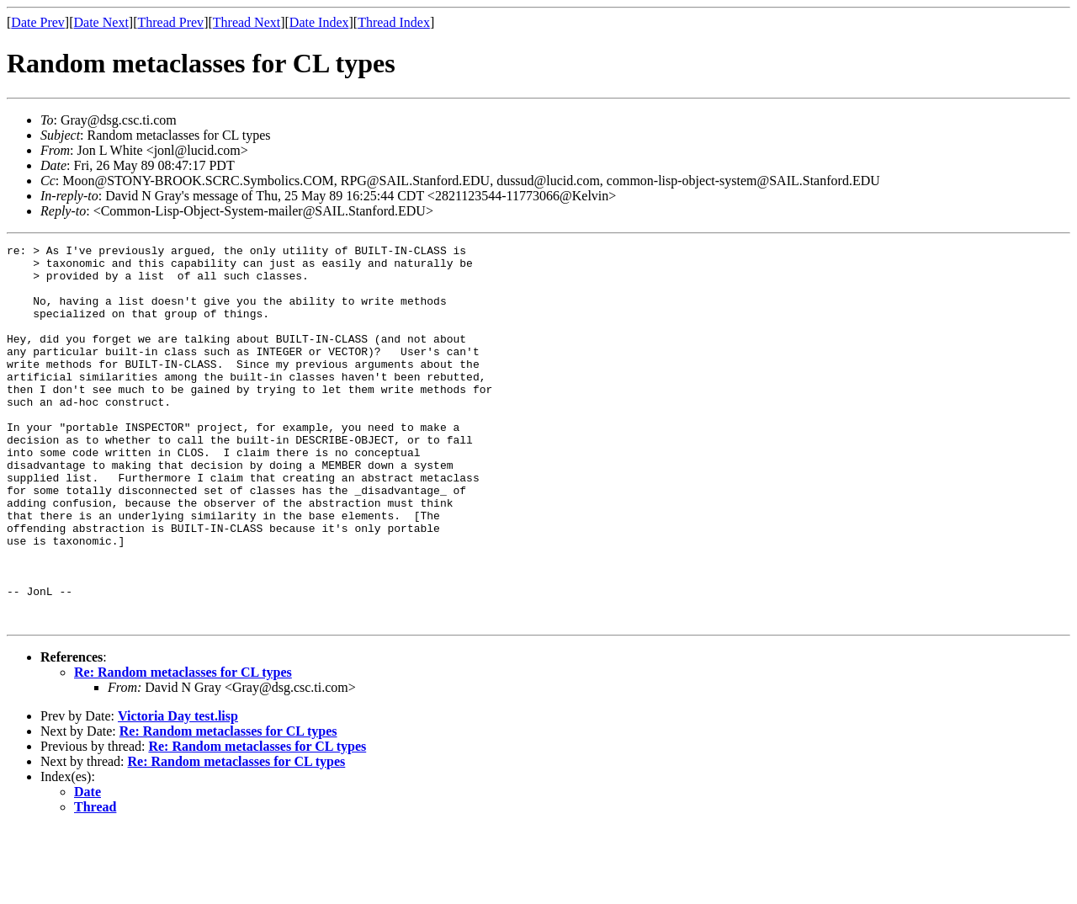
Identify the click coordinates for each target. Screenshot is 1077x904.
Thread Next (246, 22)
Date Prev (38, 22)
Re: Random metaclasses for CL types (183, 748)
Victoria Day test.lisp (178, 791)
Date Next (101, 22)
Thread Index (394, 22)
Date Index (319, 22)
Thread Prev (170, 22)
